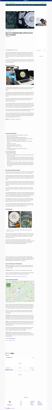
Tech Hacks (9, 31)
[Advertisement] (20, 8)
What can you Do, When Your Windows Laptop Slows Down (18, 276)
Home (6, 31)
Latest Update (38, 50)
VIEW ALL (44, 50)
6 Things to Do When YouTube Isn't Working (41, 23)
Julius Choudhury (13, 408)
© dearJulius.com (9, 404)
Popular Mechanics (12, 338)
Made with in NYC (8, 408)
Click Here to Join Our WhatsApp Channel (10, 340)
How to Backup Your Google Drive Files (15, 119)
